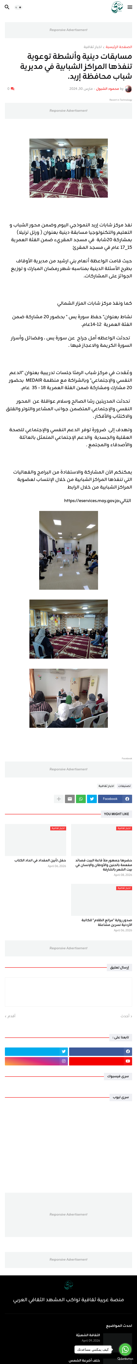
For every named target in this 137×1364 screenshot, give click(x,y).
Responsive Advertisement (68, 30)
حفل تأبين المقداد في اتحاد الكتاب (40, 860)
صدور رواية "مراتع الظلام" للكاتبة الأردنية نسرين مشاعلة (107, 922)
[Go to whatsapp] (125, 1349)
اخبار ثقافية (93, 47)
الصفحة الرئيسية (119, 47)
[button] (130, 7)
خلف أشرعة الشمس (84, 1361)
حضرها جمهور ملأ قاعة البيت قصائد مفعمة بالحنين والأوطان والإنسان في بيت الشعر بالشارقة (103, 865)
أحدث (125, 1016)
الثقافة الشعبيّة (88, 1335)
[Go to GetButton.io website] (125, 1359)
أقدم (11, 1016)
